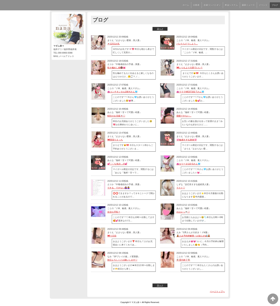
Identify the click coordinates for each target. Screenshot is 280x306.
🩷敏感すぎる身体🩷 (186, 140)
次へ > (160, 28)
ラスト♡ (180, 188)
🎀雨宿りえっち (115, 140)
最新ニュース (248, 5)
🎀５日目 (111, 236)
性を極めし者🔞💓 (116, 67)
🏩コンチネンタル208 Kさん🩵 (122, 92)
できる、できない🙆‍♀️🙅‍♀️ (118, 188)
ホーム (186, 5)
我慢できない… (183, 116)
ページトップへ (217, 291)
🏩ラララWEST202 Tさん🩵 (190, 92)
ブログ (275, 5)
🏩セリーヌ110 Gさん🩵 (188, 164)
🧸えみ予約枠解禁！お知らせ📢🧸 (193, 236)
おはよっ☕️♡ (183, 212)
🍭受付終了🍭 (183, 260)
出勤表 (196, 5)
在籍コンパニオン (212, 5)
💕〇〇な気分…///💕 (117, 164)
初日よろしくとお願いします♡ (122, 260)
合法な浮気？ (113, 212)
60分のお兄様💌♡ (116, 116)
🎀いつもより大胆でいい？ (189, 67)
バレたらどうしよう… (187, 43)
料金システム (231, 5)
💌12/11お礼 (113, 43)
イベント (263, 5)
